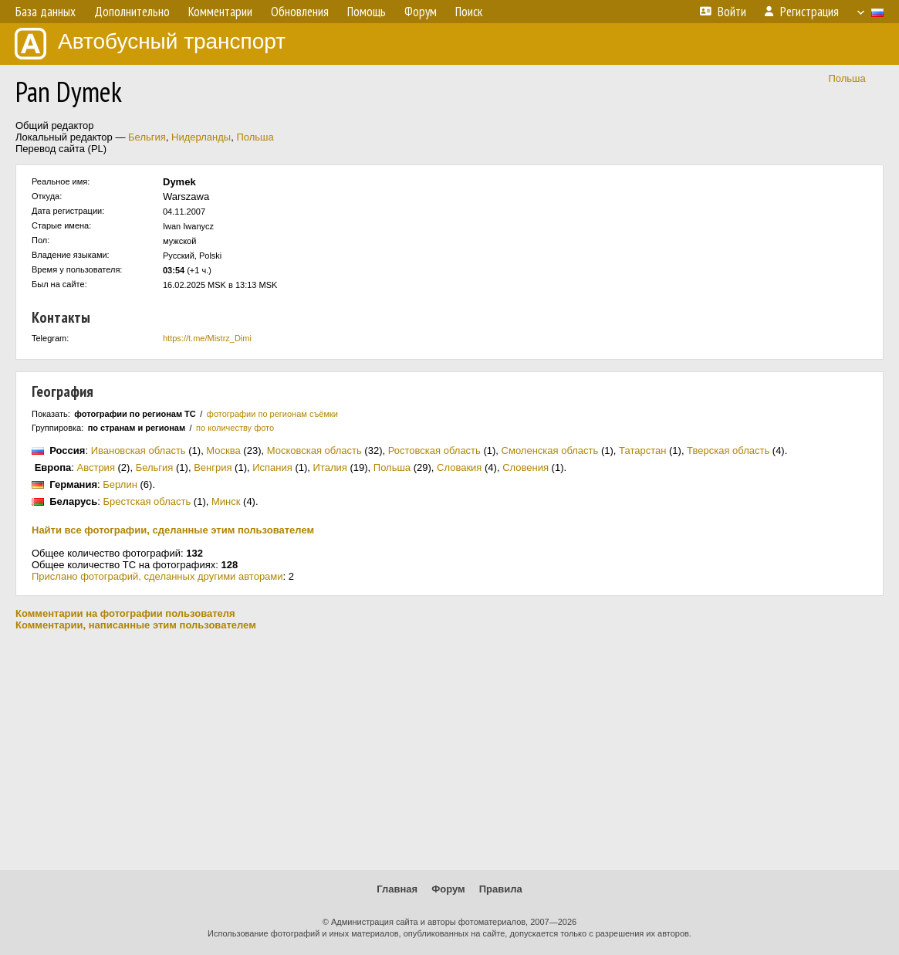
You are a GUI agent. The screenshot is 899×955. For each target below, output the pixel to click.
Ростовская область (434, 450)
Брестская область (147, 501)
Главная (397, 889)
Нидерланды (201, 137)
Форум (448, 889)
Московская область (314, 450)
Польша (846, 78)
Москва (223, 450)
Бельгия (147, 137)
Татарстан (642, 450)
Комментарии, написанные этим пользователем (135, 625)
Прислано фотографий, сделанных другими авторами (157, 576)
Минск (225, 501)
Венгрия (213, 467)
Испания (272, 467)
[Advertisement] (449, 750)
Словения (525, 467)
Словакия (459, 467)
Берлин (120, 484)
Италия (330, 467)
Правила (500, 889)
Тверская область (728, 450)
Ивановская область (138, 450)
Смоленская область (550, 450)
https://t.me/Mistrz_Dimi (207, 338)
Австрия (96, 467)
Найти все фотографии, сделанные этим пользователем (173, 530)
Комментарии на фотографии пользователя (125, 613)
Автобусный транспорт (150, 43)
